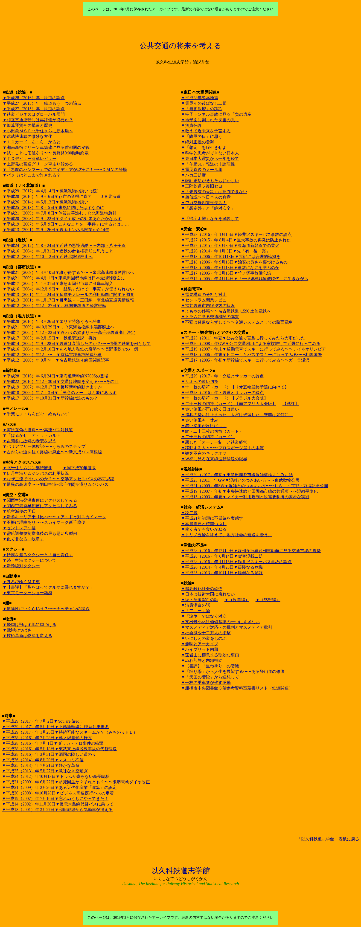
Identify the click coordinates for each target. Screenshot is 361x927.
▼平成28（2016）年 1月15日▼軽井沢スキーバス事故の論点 (236, 234)
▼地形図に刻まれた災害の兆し (210, 120)
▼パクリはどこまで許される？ (32, 175)
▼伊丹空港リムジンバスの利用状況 (36, 473)
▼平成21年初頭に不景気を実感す (212, 518)
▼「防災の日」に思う (201, 136)
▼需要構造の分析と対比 (204, 294)
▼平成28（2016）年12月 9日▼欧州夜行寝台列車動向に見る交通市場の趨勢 (251, 550)
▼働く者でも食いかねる (204, 529)
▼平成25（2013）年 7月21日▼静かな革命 (40, 765)
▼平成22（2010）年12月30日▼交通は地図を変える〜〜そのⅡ (61, 381)
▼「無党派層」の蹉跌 (201, 109)
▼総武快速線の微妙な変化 (27, 136)
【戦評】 (290, 403)
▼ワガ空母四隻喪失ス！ (204, 202)
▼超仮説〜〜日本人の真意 (206, 197)
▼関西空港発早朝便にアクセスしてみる (40, 506)
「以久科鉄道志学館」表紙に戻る (328, 839)
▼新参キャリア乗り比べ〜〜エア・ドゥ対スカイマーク (54, 517)
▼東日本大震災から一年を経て (210, 158)
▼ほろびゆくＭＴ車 (21, 581)
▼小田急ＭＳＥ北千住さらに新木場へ (38, 131)
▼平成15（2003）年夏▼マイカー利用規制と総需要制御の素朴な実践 (245, 497)
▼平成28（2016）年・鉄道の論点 (34, 98)
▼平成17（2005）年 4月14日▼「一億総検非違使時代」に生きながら (244, 278)
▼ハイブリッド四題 (199, 649)
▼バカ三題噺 (193, 175)
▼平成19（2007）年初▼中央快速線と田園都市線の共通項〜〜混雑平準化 (249, 491)
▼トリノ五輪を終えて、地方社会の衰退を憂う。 (226, 535)
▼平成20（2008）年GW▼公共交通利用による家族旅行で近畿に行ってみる (250, 343)
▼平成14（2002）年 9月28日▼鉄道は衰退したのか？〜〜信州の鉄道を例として (77, 343)
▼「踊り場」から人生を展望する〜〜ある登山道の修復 (233, 671)
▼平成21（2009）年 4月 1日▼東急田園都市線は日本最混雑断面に (64, 278)
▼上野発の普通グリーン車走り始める (38, 164)
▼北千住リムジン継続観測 (27, 468)
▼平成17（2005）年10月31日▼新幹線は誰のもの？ (50, 398)
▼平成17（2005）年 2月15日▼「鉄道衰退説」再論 (50, 338)
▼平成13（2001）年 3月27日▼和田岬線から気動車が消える (57, 809)
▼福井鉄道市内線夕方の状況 (208, 305)
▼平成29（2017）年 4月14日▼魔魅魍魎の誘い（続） (52, 191)
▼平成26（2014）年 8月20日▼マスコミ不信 (43, 760)
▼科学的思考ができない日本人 (210, 153)
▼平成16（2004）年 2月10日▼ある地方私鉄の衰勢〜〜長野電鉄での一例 (70, 349)
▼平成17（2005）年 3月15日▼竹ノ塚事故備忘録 (226, 273)
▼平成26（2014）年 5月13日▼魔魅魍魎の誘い (45, 202)
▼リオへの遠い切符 (199, 381)
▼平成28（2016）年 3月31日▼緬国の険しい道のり (49, 754)
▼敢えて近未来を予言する (206, 131)
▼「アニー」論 (195, 610)
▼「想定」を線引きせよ (204, 147)
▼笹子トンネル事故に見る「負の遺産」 (218, 114)
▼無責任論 (191, 125)
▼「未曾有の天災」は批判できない (214, 191)
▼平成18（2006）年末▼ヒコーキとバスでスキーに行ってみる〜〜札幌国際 (251, 354)
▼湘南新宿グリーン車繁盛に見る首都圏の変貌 (46, 147)
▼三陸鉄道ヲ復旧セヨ (201, 186)
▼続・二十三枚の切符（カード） (212, 431)
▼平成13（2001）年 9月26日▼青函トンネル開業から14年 (56, 229)
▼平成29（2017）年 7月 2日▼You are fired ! (42, 721)
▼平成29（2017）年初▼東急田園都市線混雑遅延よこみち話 (237, 474)
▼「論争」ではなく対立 (204, 616)
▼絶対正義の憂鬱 (197, 142)
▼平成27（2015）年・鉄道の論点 (34, 109)
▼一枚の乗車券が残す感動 (206, 682)
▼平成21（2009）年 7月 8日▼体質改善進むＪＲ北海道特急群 (59, 213)
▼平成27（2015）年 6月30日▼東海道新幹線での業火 (230, 245)
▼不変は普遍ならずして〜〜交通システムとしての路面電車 (237, 322)
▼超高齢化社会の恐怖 (201, 588)
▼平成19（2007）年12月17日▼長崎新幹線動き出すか (52, 387)
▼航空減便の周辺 (19, 511)
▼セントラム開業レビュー (206, 300)
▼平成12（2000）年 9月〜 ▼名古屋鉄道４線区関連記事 (56, 360)
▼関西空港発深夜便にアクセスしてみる (40, 500)
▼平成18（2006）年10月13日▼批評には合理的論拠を (230, 256)
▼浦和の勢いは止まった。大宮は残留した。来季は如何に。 (237, 414)
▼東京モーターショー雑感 (27, 593)
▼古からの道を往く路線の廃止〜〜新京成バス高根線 (52, 452)
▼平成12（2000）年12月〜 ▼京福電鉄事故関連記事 (52, 354)
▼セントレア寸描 (19, 528)
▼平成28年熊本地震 (199, 98)
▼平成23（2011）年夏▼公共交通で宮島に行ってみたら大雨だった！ (245, 338)
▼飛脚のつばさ (17, 630)
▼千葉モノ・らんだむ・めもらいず (36, 414)
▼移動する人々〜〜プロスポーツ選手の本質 (222, 448)
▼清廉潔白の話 (195, 605)
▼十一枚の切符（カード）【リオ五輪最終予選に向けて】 (235, 387)
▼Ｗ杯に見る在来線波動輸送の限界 (214, 459)
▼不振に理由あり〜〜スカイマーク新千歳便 (44, 522)
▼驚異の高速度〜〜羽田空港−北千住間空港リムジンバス (55, 484)
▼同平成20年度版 (79, 468)
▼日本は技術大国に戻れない (208, 594)
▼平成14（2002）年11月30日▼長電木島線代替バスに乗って (58, 804)
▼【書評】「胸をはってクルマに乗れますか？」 (48, 587)
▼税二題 (189, 512)
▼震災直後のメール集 (201, 169)
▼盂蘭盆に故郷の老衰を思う (29, 441)
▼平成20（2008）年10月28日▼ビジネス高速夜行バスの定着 (58, 793)
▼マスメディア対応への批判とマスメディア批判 (226, 627)
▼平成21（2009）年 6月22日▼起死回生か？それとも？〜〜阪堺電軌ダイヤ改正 (76, 782)
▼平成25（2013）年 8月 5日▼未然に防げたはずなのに (53, 207)
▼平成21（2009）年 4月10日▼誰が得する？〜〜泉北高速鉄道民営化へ (68, 272)
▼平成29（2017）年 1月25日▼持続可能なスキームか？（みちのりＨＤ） (69, 732)
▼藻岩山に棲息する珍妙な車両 (210, 655)
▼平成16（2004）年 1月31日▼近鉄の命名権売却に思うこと (58, 251)
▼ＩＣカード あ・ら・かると (32, 142)
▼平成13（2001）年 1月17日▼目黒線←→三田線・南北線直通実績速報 (68, 300)
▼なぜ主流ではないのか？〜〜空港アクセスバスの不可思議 (58, 479)
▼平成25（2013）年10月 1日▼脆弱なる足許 (222, 573)
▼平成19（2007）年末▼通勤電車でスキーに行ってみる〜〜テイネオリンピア (253, 349)
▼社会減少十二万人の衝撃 (206, 633)
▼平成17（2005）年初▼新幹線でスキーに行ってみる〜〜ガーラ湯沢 (245, 360)
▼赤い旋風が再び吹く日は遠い (210, 409)
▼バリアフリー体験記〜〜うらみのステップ (44, 446)
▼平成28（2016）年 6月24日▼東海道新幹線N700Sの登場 (55, 376)
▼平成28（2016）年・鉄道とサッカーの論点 (222, 392)
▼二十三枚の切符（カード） (208, 437)
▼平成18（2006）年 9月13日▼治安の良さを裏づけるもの (234, 262)
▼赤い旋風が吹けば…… (204, 425)
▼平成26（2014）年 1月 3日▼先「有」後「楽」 (225, 251)
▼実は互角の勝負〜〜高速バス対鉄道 (38, 430)
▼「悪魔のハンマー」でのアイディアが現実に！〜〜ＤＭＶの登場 (65, 169)
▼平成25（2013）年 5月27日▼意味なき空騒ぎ (45, 771)
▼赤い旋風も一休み (199, 420)
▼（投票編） (236, 599)
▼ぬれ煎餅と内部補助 (201, 660)
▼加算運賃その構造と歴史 (27, 125)
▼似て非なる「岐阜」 (23, 539)
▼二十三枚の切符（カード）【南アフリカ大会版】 (228, 403)
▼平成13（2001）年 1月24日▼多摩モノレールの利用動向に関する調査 (68, 294)
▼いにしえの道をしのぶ (204, 638)
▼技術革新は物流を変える (27, 635)
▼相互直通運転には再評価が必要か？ (38, 120)
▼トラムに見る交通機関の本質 (210, 316)
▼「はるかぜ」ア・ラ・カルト (32, 435)
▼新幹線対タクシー (21, 566)
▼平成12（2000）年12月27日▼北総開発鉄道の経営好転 (54, 305)
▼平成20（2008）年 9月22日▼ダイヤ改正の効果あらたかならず (62, 218)
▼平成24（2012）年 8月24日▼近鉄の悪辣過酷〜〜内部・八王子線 (64, 245)
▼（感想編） (268, 599)
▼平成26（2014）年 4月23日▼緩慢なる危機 (222, 567)
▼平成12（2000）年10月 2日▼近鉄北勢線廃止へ (48, 256)
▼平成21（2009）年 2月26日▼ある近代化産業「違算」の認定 (59, 787)
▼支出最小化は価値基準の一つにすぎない (220, 622)
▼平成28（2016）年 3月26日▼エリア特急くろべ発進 (52, 321)
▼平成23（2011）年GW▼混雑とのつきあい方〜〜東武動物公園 (240, 480)
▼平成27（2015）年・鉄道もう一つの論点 (42, 103)
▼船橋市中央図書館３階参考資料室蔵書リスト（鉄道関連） (237, 688)
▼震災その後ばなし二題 (204, 103)
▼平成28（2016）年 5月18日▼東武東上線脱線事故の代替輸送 (59, 749)
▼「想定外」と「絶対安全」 (208, 208)
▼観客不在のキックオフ (204, 453)
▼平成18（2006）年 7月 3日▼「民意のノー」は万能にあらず (59, 392)
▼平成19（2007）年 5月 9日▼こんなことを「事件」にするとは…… (66, 224)
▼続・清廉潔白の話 (199, 599)
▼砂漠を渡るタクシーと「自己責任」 (38, 555)
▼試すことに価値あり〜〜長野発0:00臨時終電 (46, 153)
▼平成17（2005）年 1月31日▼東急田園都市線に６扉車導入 (58, 283)
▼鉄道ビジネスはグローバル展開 (34, 114)
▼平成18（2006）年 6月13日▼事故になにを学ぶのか (230, 267)
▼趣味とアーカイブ (199, 644)
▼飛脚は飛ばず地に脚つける (29, 624)
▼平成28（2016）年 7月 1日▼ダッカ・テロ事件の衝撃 (52, 743)
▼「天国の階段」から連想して (210, 677)
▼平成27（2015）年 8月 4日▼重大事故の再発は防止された (236, 240)
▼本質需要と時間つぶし (204, 523)
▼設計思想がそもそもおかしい (210, 180)
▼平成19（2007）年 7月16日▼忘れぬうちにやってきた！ (55, 798)
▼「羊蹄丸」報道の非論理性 (208, 164)
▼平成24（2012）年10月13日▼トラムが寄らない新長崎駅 (56, 776)
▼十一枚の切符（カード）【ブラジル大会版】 (224, 398)
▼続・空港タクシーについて (29, 560)
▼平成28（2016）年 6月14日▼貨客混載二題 (222, 556)
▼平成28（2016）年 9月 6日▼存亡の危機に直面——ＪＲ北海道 (62, 196)
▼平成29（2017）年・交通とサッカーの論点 (222, 376)
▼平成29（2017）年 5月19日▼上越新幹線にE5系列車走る (55, 726)
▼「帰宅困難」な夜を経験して (210, 218)
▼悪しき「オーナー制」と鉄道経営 (214, 442)
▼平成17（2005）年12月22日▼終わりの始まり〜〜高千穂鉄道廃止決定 (69, 332)
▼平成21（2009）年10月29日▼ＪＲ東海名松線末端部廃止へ (58, 327)
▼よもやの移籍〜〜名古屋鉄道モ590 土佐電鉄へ (226, 311)
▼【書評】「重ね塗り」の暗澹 (210, 666)
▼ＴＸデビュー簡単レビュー (29, 158)
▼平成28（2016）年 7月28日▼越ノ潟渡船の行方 (47, 738)
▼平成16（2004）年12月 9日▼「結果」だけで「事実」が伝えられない (68, 289)
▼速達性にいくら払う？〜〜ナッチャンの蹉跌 (46, 608)
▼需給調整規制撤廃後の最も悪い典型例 (40, 533)
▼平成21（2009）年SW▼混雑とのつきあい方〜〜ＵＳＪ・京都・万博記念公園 (254, 486)
